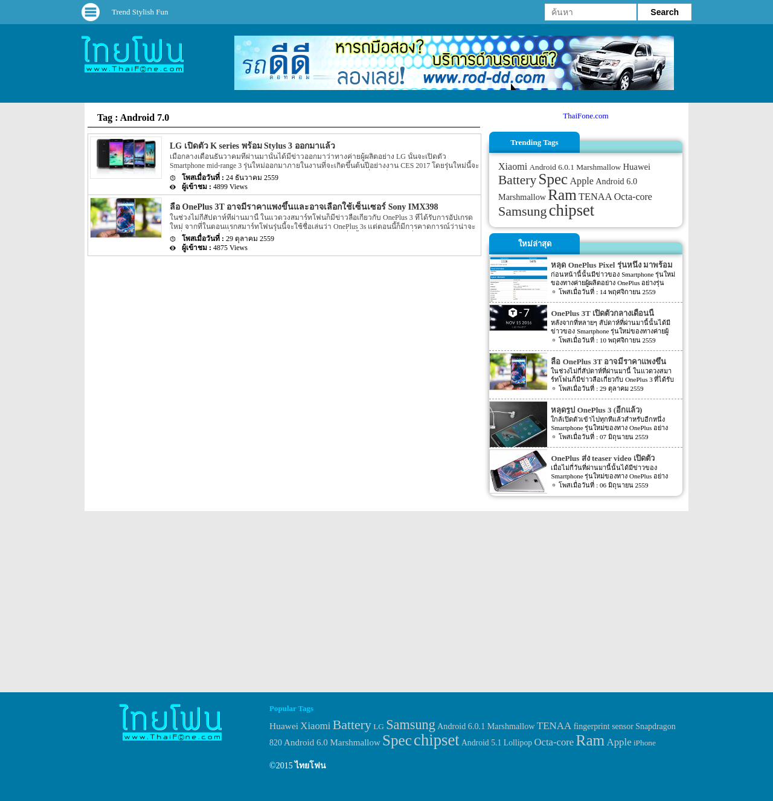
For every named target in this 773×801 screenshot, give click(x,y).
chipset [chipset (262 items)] (572, 210)
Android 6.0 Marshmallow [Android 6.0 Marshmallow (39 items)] (332, 742)
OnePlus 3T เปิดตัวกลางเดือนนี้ (602, 313)
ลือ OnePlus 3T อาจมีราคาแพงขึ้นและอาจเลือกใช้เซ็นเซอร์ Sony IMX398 (304, 206)
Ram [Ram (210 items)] (562, 195)
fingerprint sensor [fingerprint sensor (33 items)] (603, 726)
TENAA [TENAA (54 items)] (595, 196)
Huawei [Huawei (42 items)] (636, 167)
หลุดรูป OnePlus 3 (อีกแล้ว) (596, 409)
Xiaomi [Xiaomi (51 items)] (512, 166)
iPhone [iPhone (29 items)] (644, 742)
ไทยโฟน (310, 765)
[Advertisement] (386, 601)
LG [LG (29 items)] (378, 726)
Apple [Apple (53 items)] (581, 181)
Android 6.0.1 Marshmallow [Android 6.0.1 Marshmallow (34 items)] (575, 167)
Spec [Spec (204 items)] (553, 179)
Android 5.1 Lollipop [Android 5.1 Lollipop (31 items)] (496, 742)
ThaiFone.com (585, 115)
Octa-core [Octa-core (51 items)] (633, 196)
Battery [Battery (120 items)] (517, 180)
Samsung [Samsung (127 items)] (522, 211)
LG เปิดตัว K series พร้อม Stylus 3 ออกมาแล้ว (252, 145)
